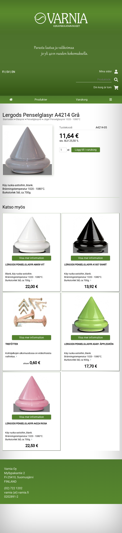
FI (3, 71)
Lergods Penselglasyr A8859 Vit (24, 264)
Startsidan (8, 119)
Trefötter (11, 344)
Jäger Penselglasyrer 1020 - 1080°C (62, 119)
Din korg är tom (107, 87)
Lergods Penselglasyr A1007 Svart (85, 264)
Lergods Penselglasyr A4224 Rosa (26, 423)
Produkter (41, 99)
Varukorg (82, 99)
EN (13, 71)
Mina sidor (109, 71)
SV (8, 71)
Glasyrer (20, 119)
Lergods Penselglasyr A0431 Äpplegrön (88, 344)
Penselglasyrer (34, 119)
